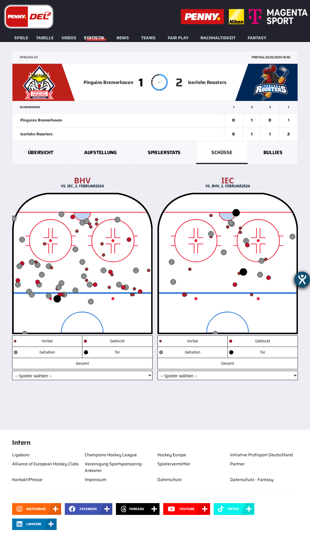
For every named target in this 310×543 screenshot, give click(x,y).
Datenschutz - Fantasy (251, 479)
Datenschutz (169, 479)
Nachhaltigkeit (218, 37)
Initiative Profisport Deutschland (261, 454)
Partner (237, 464)
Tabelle (45, 37)
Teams (148, 37)
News (123, 37)
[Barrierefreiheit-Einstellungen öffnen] (302, 279)
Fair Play (178, 37)
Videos (68, 37)
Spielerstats (164, 152)
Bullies (272, 152)
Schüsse (221, 152)
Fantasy (257, 37)
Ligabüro (20, 454)
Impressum (95, 479)
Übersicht (40, 152)
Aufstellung (100, 152)
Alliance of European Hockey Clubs (45, 464)
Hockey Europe (171, 454)
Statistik (94, 37)
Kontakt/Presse (27, 479)
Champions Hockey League (111, 454)
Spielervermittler (173, 464)
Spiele (21, 37)
